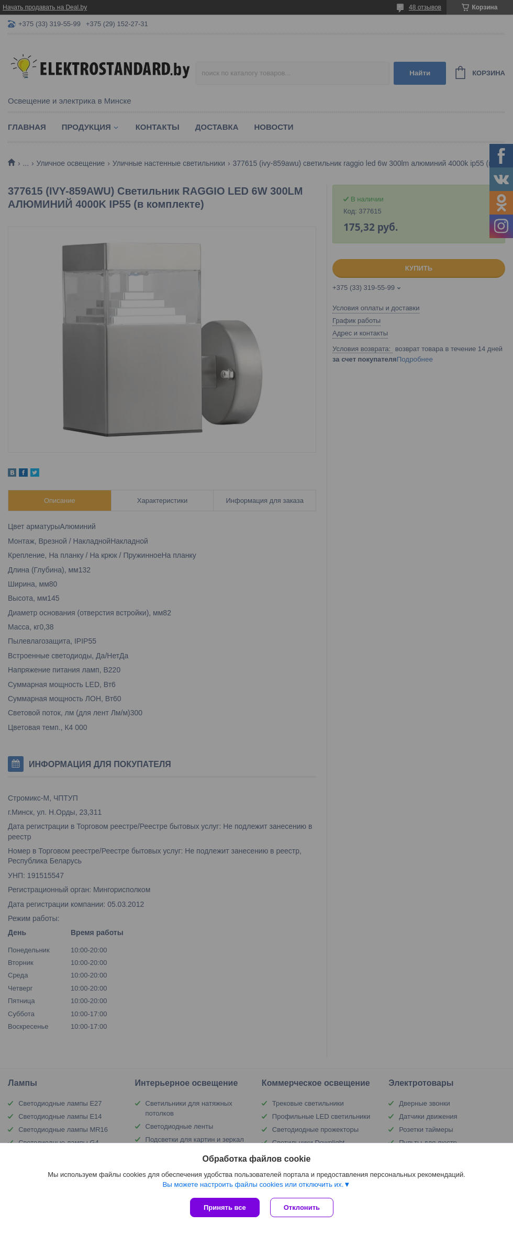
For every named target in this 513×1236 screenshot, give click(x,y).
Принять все (225, 1207)
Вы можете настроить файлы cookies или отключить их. (252, 1184)
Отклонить (302, 1207)
